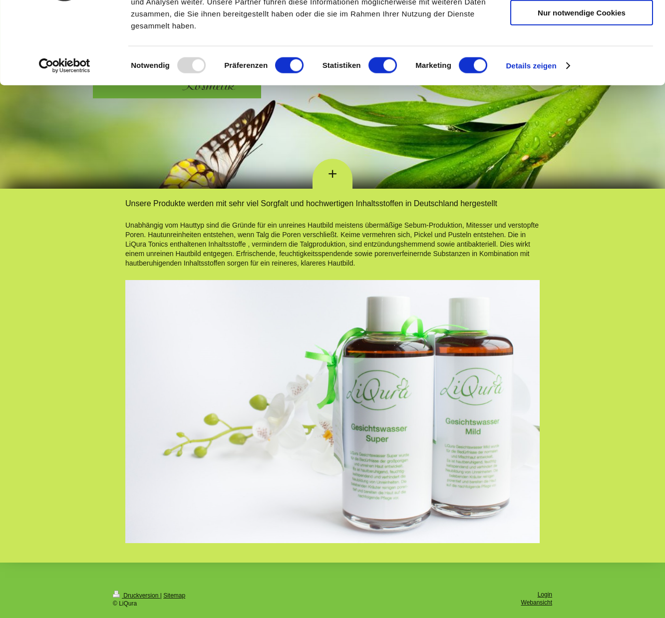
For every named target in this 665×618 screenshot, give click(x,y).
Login (545, 594)
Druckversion (136, 595)
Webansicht (536, 602)
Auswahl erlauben (582, 54)
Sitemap (174, 595)
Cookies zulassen (581, 24)
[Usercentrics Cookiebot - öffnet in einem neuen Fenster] (64, 136)
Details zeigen (531, 136)
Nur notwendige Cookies (582, 83)
